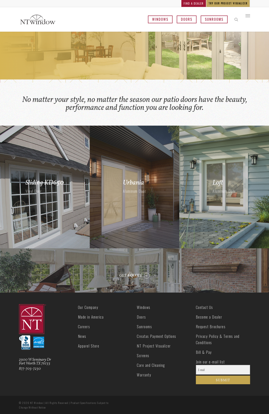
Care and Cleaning (151, 365)
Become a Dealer (209, 317)
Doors (186, 19)
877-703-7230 (30, 368)
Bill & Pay (204, 352)
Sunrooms (214, 19)
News (82, 336)
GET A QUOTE (130, 276)
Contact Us (204, 307)
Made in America (91, 317)
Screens (143, 355)
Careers (84, 326)
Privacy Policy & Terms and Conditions (218, 339)
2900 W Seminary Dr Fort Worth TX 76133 (35, 361)
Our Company (88, 307)
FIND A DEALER (194, 3)
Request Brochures (211, 326)
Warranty (144, 375)
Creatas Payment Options (156, 336)
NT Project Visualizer (154, 346)
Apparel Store (88, 346)
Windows (160, 19)
